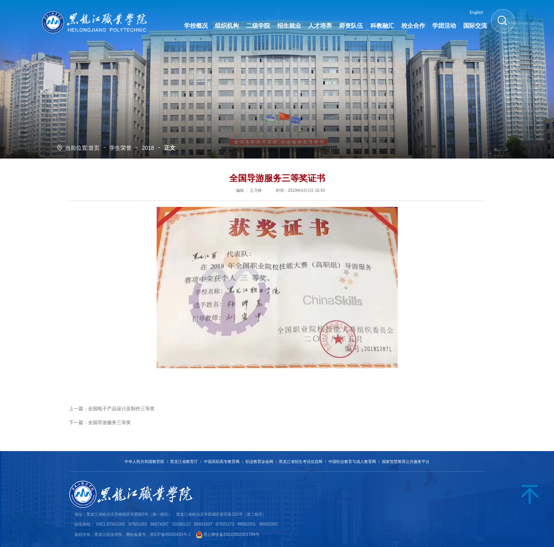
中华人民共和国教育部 (144, 461)
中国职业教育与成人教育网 (352, 461)
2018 (148, 148)
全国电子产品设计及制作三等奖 (121, 408)
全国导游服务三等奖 (109, 422)
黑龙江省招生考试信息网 (300, 461)
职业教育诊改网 (259, 461)
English (476, 12)
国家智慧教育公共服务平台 (405, 461)
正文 (169, 148)
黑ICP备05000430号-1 (170, 534)
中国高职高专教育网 (222, 461)
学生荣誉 (120, 148)
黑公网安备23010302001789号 (231, 534)
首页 (94, 148)
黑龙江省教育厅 (184, 461)
